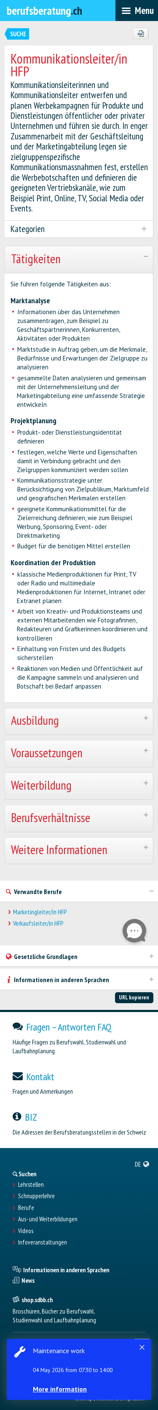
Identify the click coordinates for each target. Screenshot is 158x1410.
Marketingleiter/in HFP (40, 912)
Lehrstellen (31, 1184)
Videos (25, 1231)
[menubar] (136, 10)
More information (60, 1389)
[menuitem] (142, 1164)
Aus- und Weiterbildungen (48, 1219)
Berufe (26, 1208)
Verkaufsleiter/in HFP (38, 923)
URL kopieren (134, 997)
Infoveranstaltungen (42, 1242)
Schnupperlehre (36, 1196)
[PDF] (140, 33)
